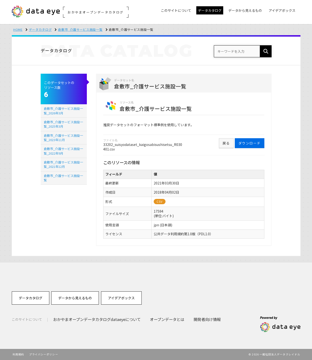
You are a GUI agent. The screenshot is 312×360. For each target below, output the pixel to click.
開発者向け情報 (207, 319)
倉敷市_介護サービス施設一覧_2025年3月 (63, 124)
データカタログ (40, 29)
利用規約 (18, 354)
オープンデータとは (167, 319)
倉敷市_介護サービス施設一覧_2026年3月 (63, 110)
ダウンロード (249, 143)
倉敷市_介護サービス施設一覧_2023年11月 (63, 137)
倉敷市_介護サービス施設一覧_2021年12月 (63, 164)
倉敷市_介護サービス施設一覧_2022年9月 (63, 150)
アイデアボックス (121, 297)
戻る (226, 143)
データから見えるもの (75, 297)
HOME (18, 29)
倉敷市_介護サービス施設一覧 (80, 29)
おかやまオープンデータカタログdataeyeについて (97, 319)
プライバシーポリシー (43, 354)
